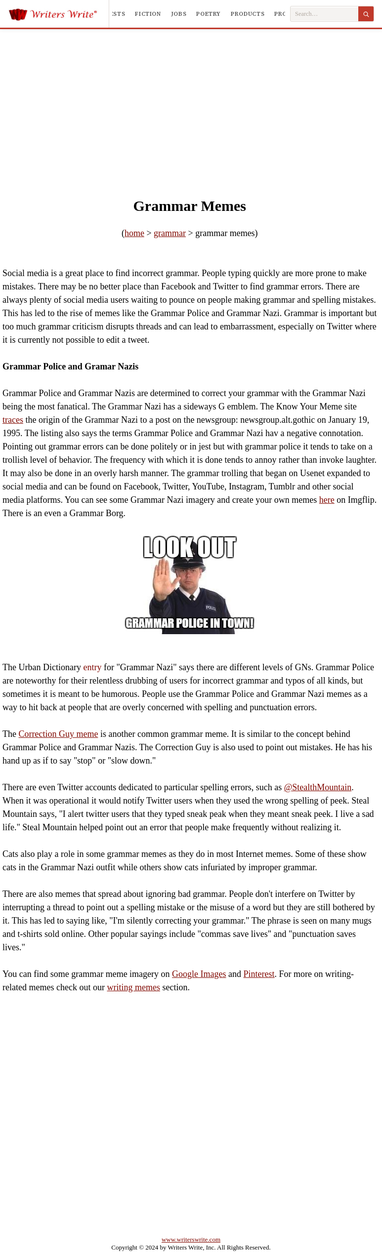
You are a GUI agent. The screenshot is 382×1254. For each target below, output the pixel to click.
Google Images (199, 974)
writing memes (133, 987)
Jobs (179, 14)
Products (247, 14)
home (134, 233)
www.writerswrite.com (191, 1239)
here (327, 500)
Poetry (208, 14)
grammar (170, 233)
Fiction (148, 14)
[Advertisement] (191, 103)
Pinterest (259, 974)
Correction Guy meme (58, 734)
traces (12, 420)
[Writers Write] (58, 14)
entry (92, 667)
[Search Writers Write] (324, 14)
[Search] (366, 13)
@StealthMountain (318, 787)
